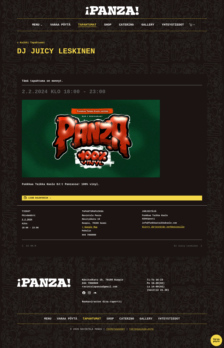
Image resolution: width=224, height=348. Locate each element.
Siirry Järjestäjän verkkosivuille (163, 227)
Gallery (147, 24)
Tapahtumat (87, 24)
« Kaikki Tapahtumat (31, 42)
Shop (107, 24)
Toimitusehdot (115, 329)
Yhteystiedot (173, 24)
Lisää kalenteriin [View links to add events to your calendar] (38, 198)
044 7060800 (90, 283)
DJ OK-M (31, 246)
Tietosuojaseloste (141, 329)
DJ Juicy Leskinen (186, 246)
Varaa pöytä (60, 24)
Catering (126, 24)
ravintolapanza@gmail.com (99, 286)
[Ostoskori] (192, 24)
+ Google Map (89, 227)
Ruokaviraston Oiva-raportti (102, 301)
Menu (47, 318)
